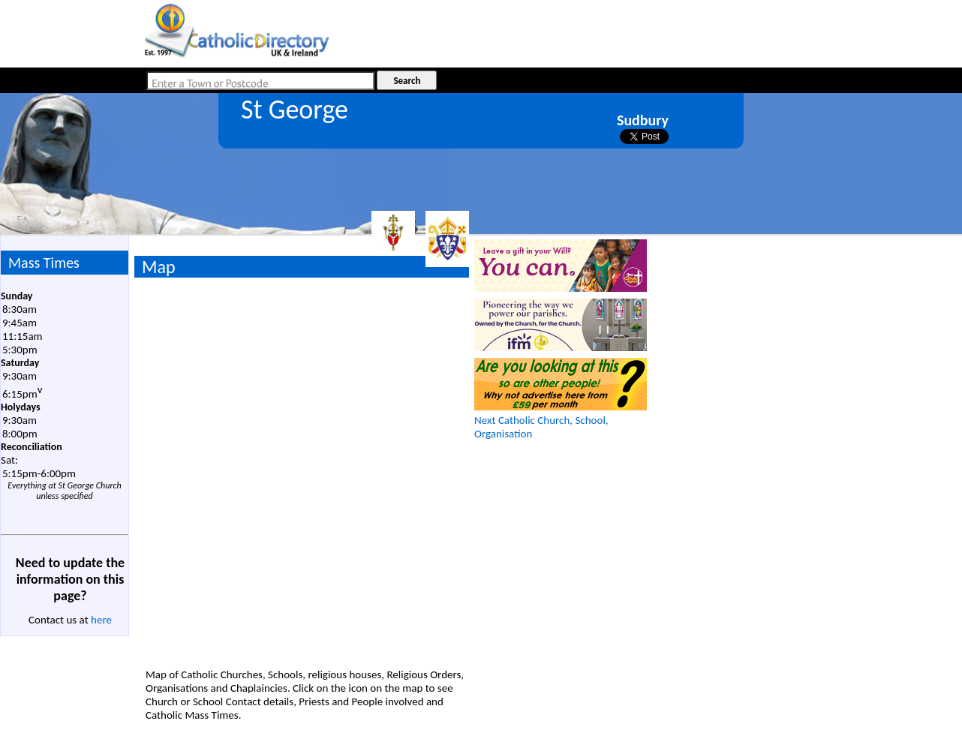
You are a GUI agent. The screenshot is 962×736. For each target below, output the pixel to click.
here (101, 619)
